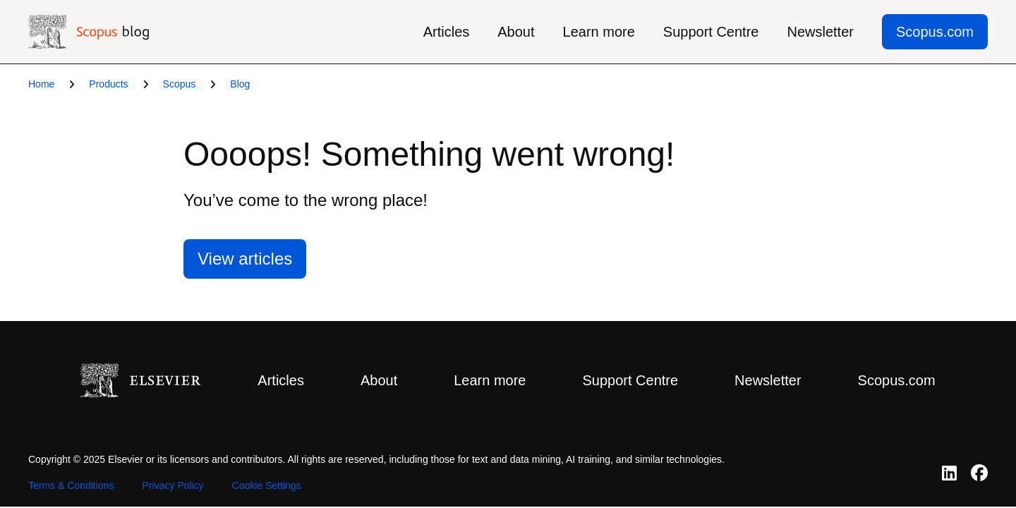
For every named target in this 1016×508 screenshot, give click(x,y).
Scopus (179, 84)
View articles (245, 258)
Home (41, 84)
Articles (446, 32)
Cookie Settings (266, 485)
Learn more (599, 32)
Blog (240, 84)
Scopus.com (935, 32)
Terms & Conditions (71, 485)
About (515, 32)
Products (108, 84)
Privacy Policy (172, 485)
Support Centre (711, 32)
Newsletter (820, 32)
